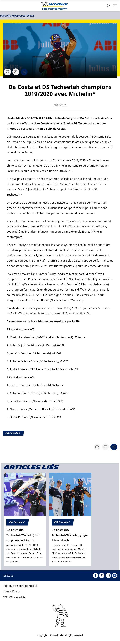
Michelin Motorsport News (17, 15)
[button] (108, 5)
